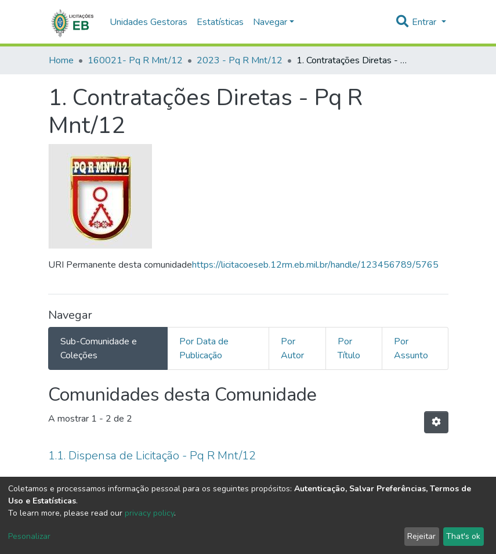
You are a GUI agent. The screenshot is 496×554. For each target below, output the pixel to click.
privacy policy (149, 513)
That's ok (463, 536)
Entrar (425, 22)
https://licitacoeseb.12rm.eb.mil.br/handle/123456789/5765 (315, 264)
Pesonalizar (29, 536)
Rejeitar (421, 536)
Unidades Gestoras (148, 22)
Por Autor (292, 348)
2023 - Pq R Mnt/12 (240, 60)
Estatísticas (220, 22)
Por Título (349, 348)
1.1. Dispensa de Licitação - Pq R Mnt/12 (152, 455)
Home (61, 60)
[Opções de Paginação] (436, 422)
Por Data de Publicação (204, 348)
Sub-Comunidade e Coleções (98, 348)
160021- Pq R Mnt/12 (135, 60)
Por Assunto (411, 348)
